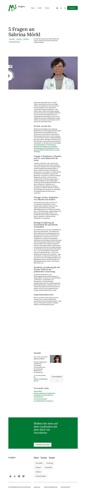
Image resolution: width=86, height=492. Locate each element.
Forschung (50, 463)
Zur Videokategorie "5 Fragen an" (43, 401)
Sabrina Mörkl (41, 144)
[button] (57, 8)
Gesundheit (48, 467)
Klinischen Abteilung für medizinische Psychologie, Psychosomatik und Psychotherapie (45, 146)
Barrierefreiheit (65, 487)
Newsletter (72, 8)
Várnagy (53, 276)
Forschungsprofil (57, 376)
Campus (38, 472)
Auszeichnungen (41, 476)
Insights (21, 6)
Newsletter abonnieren (42, 444)
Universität (39, 463)
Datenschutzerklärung (50, 487)
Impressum (37, 487)
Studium (38, 467)
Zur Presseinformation (40, 399)
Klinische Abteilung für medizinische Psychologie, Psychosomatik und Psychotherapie (44, 394)
